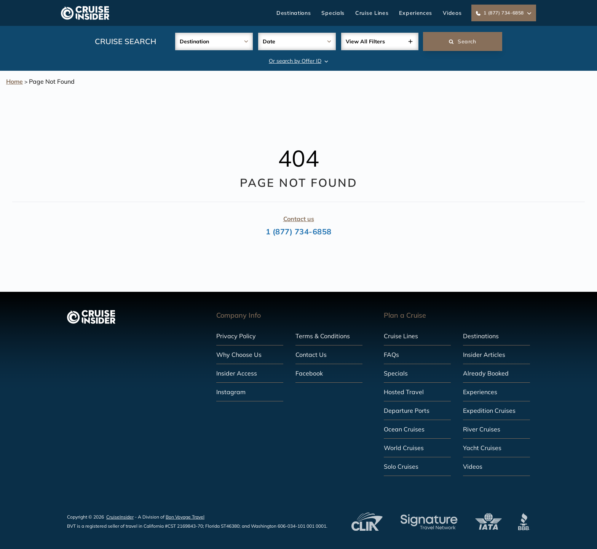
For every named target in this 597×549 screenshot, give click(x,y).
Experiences (415, 13)
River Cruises (481, 429)
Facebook (309, 373)
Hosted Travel (404, 392)
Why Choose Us (239, 354)
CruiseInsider (120, 517)
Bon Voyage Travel (185, 517)
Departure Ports (406, 410)
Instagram (231, 392)
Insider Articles (484, 354)
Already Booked (486, 373)
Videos (452, 13)
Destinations (293, 13)
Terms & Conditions (322, 336)
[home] (85, 13)
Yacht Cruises (482, 448)
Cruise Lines (371, 13)
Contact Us (311, 354)
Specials (333, 13)
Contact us (298, 219)
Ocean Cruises (404, 429)
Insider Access (236, 373)
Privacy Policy (236, 336)
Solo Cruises (401, 466)
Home (14, 81)
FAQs (391, 354)
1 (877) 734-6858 (299, 231)
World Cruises (404, 448)
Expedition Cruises (489, 410)
